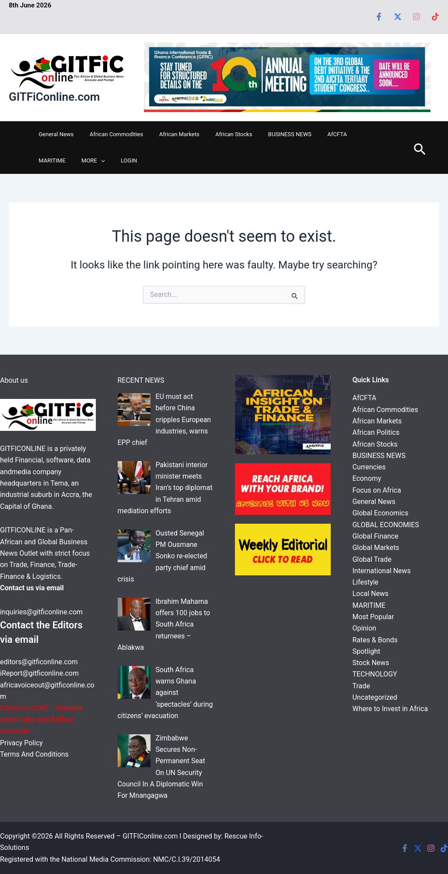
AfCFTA (312, 134)
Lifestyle (366, 583)
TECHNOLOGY (375, 675)
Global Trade (372, 560)
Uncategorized (375, 698)
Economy (367, 479)
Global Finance (376, 536)
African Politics (376, 433)
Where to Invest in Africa (390, 710)
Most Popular (374, 617)
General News (53, 134)
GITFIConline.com (150, 836)
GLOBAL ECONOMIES (386, 525)
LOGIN (79, 160)
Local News (371, 594)
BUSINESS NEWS (269, 134)
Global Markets (376, 548)
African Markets (168, 134)
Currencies (369, 467)
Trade (361, 687)
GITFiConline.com (54, 96)
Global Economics (381, 513)
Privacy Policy (22, 743)
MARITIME (346, 134)
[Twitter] (398, 17)
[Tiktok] (435, 17)
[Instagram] (416, 17)
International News (382, 571)
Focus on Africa (377, 490)
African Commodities (109, 134)
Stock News (371, 663)
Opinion (365, 629)
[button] (56, 161)
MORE (48, 161)
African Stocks (218, 134)
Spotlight (367, 652)
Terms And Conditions (34, 754)
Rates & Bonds (375, 641)
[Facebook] (379, 17)
